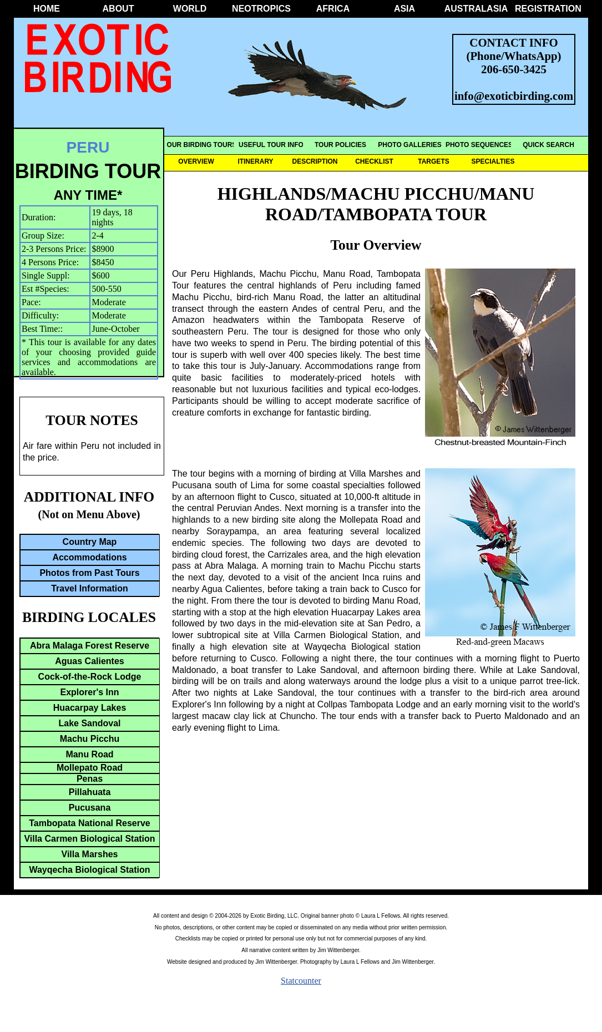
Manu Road (89, 754)
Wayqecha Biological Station (89, 869)
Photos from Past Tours (89, 573)
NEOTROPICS (261, 8)
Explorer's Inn (89, 692)
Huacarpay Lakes (90, 707)
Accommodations (89, 557)
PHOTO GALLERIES (409, 145)
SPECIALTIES (493, 161)
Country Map (90, 542)
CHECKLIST (374, 161)
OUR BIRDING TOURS (202, 145)
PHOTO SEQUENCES (479, 145)
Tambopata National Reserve (89, 823)
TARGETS (433, 161)
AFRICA (333, 8)
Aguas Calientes (89, 661)
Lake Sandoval (89, 723)
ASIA (404, 8)
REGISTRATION (547, 8)
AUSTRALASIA (476, 8)
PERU (88, 147)
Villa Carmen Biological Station (89, 838)
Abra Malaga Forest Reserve (89, 645)
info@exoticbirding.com (513, 95)
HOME (46, 8)
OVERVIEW (196, 161)
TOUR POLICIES (340, 145)
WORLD (189, 8)
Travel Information (89, 588)
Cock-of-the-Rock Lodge (89, 676)
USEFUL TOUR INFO (271, 145)
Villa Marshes (90, 854)
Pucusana (90, 807)
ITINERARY (255, 161)
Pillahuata (90, 792)
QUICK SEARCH (548, 145)
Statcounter (301, 980)
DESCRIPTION (314, 161)
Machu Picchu (90, 738)
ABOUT (118, 8)
